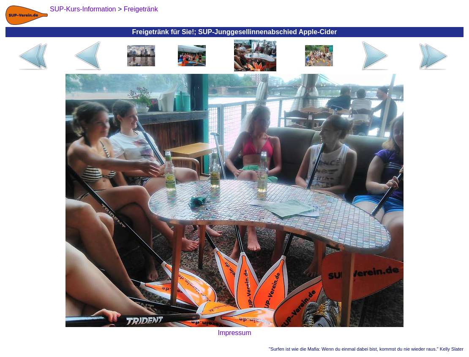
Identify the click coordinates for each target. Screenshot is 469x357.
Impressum (234, 332)
